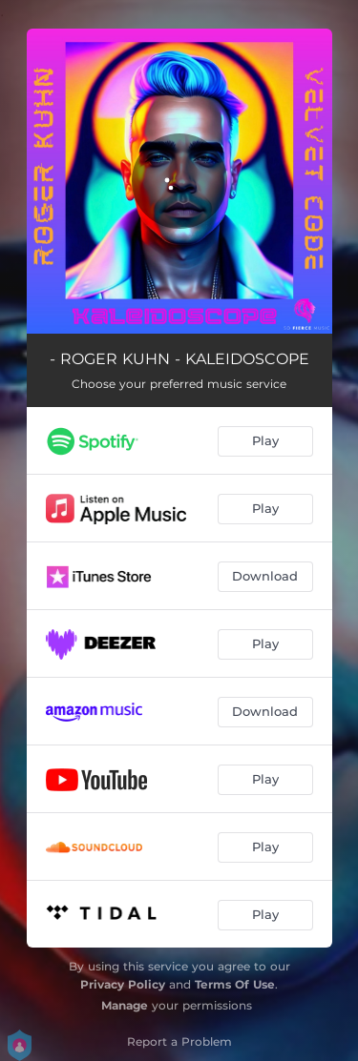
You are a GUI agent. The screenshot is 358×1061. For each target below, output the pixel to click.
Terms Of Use (235, 984)
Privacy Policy (122, 984)
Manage (124, 1005)
